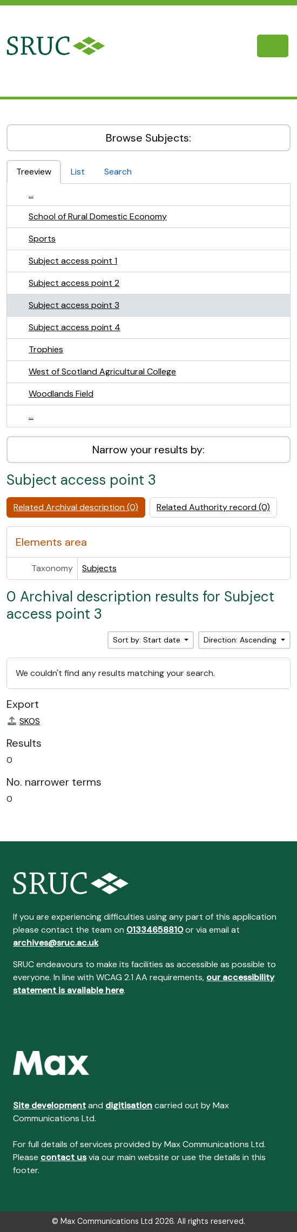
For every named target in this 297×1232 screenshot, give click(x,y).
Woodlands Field (61, 393)
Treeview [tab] (33, 171)
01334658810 (154, 929)
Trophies (46, 349)
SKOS (23, 721)
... (31, 194)
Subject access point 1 (73, 260)
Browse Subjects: (148, 138)
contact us (63, 1157)
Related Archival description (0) (76, 507)
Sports (42, 238)
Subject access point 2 (74, 283)
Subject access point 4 (74, 327)
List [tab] (78, 171)
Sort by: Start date (148, 640)
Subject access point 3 (74, 305)
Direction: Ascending (241, 640)
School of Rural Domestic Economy (98, 216)
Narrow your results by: (148, 450)
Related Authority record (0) (213, 507)
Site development (49, 1105)
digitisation (128, 1105)
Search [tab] (118, 171)
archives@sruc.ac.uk (55, 942)
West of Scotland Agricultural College (102, 371)
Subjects (99, 568)
